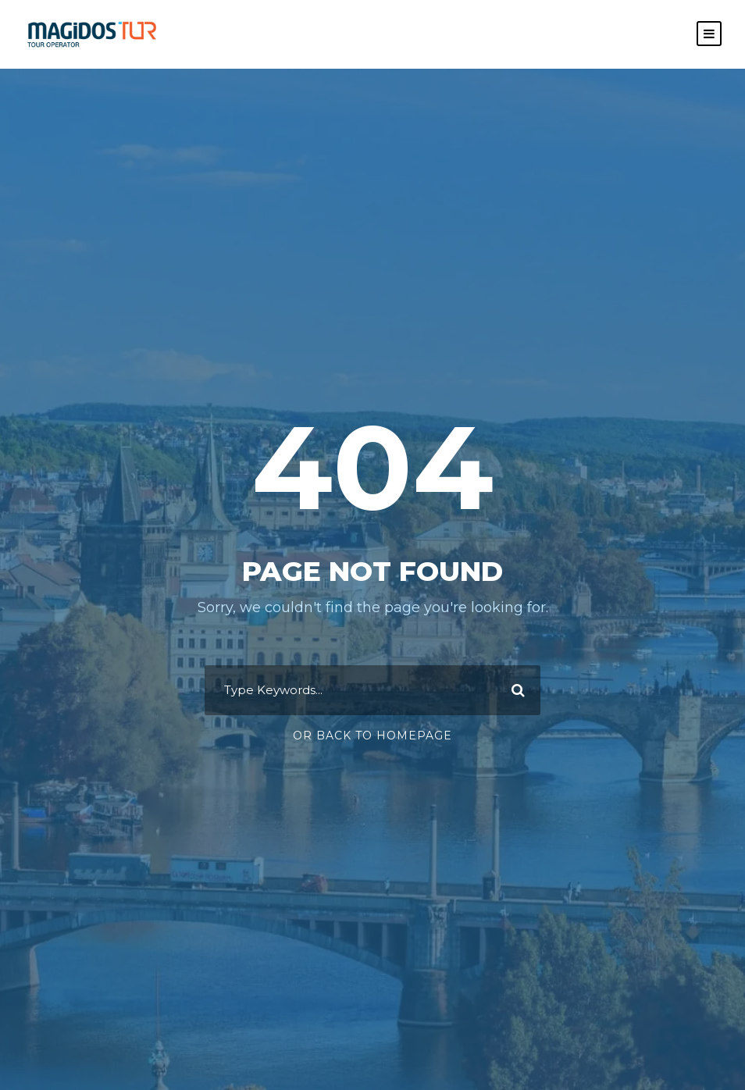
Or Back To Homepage (372, 735)
